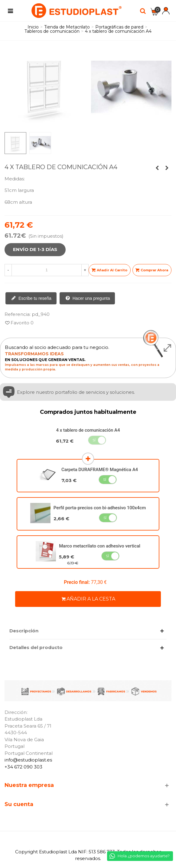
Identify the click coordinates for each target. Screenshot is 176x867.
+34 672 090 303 (23, 767)
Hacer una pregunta (87, 299)
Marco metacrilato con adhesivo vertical (99, 546)
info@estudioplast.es (28, 760)
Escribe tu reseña (31, 299)
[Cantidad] (46, 270)
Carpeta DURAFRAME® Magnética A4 (99, 469)
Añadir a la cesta (88, 599)
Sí (94, 440)
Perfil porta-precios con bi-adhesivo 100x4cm (100, 507)
